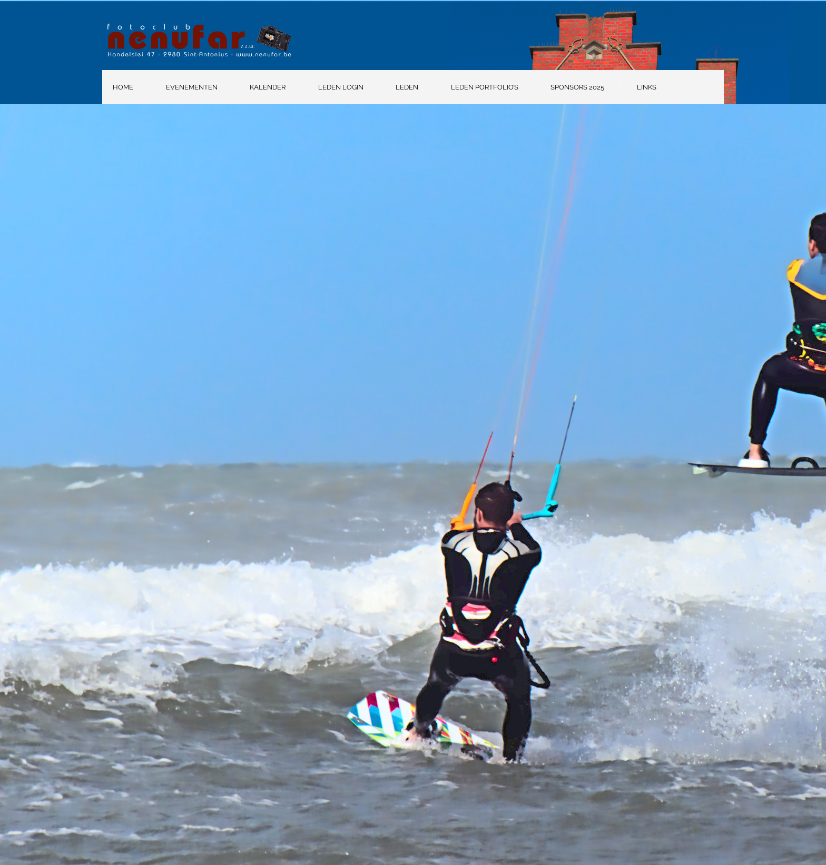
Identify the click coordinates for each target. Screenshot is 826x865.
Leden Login (340, 87)
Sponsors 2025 (577, 87)
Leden (407, 87)
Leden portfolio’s (484, 87)
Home (123, 87)
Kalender (268, 87)
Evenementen (192, 87)
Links (646, 87)
